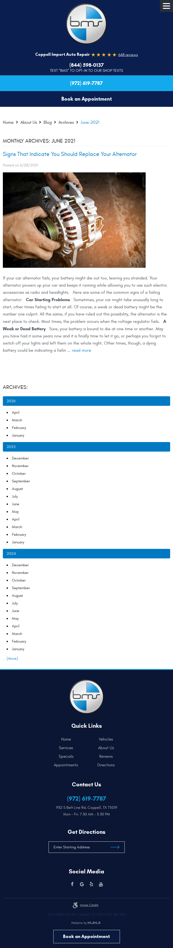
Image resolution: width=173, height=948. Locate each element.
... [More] (10, 658)
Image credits (89, 905)
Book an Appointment (86, 936)
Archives (66, 122)
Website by (85, 923)
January (18, 435)
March (17, 420)
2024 (11, 553)
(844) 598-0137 (86, 65)
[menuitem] (67, 739)
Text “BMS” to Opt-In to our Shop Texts (86, 70)
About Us (28, 122)
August (17, 489)
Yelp (91, 884)
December (20, 458)
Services (66, 748)
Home (8, 122)
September (21, 481)
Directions (106, 765)
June (15, 504)
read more (81, 350)
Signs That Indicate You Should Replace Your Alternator (70, 154)
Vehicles (106, 739)
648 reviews (128, 55)
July (15, 496)
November (20, 466)
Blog (48, 122)
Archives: (15, 387)
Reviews (106, 756)
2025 (11, 447)
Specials (66, 756)
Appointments (66, 765)
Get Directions (86, 831)
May (15, 512)
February (19, 428)
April (16, 412)
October (19, 473)
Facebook (72, 884)
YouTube (101, 884)
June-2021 (89, 122)
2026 (11, 401)
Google (82, 884)
